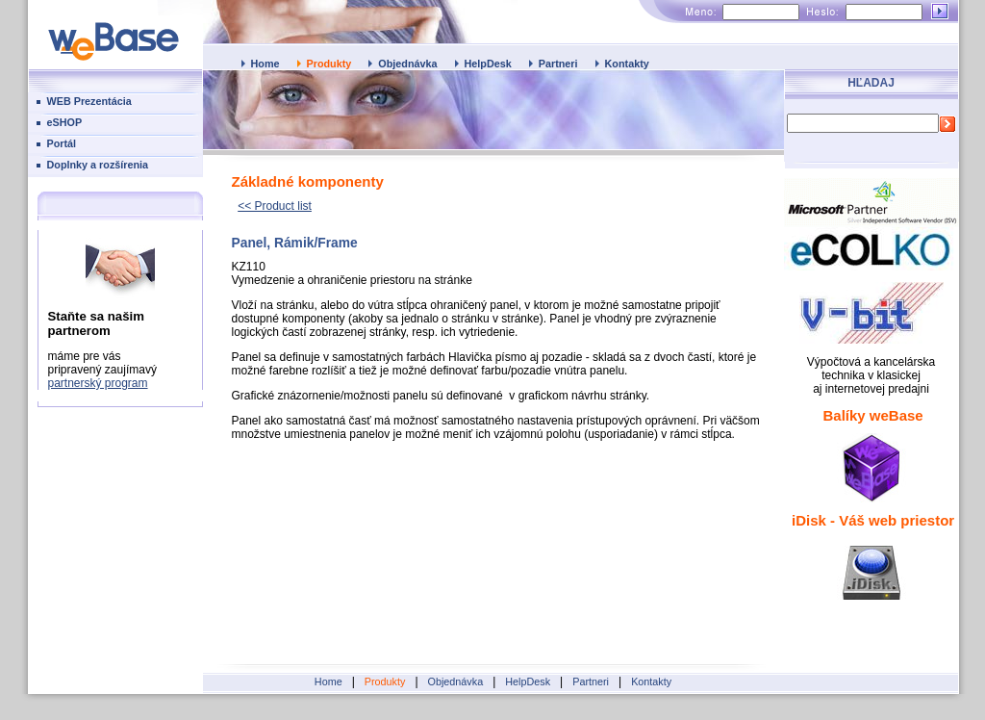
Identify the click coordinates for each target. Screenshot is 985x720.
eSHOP (65, 122)
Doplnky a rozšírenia (98, 164)
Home (265, 63)
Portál (62, 143)
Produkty (329, 63)
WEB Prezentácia (89, 101)
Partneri (558, 63)
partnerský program (98, 383)
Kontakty (627, 63)
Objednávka (407, 63)
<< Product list (275, 206)
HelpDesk (488, 63)
